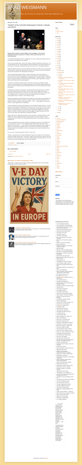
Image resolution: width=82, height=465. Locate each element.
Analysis (58, 118)
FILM (58, 132)
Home (29, 154)
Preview (58, 157)
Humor (58, 140)
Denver (58, 129)
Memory (58, 143)
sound (58, 164)
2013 (58, 61)
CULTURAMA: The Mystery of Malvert (22, 227)
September (60, 72)
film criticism (59, 133)
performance (59, 152)
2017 (58, 54)
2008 (58, 112)
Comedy (58, 126)
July (59, 75)
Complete (63, 277)
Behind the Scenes (60, 121)
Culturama (59, 127)
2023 (58, 44)
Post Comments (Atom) (18, 156)
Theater (15, 144)
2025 (58, 40)
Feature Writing (60, 130)
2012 (58, 63)
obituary (58, 147)
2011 (58, 65)
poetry (58, 153)
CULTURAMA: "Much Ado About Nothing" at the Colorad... (64, 98)
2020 (58, 49)
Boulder (58, 124)
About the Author (60, 31)
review (12, 144)
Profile (58, 158)
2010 (58, 67)
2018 (58, 53)
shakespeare (59, 163)
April (59, 110)
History (58, 136)
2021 (58, 47)
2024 (58, 42)
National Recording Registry (62, 146)
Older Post (48, 154)
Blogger (46, 458)
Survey (58, 166)
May (59, 108)
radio (58, 160)
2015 (58, 58)
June (59, 106)
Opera (58, 149)
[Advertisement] (62, 213)
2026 (58, 38)
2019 (58, 51)
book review (59, 122)
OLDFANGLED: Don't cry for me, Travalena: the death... (64, 104)
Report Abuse (58, 171)
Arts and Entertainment (61, 119)
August (59, 74)
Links (58, 33)
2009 (58, 69)
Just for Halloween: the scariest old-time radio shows (25, 242)
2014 (58, 60)
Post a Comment (13, 151)
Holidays (58, 138)
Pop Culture (59, 155)
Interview (58, 141)
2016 (58, 56)
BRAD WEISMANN (27, 7)
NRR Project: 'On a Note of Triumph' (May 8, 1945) (20, 160)
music (58, 144)
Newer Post (10, 154)
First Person (59, 135)
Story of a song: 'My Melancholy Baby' (22, 234)
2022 (58, 45)
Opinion (58, 150)
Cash (61, 305)
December (60, 70)
